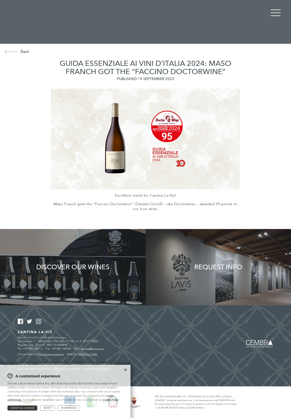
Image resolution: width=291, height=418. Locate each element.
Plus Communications (50, 354)
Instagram (40, 321)
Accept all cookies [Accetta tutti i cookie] (22, 408)
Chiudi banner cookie (125, 370)
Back (25, 51)
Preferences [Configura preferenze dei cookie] (69, 408)
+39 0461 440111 (33, 348)
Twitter (31, 321)
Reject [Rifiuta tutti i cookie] (47, 408)
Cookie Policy (110, 399)
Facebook (22, 321)
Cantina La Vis (145, 22)
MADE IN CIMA (87, 354)
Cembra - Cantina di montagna (259, 344)
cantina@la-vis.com (92, 348)
